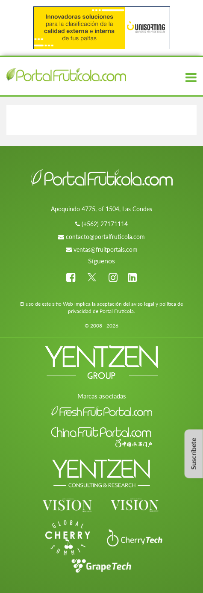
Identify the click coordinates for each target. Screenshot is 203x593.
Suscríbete (193, 454)
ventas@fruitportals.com (106, 249)
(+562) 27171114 (105, 223)
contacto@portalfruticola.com (105, 236)
